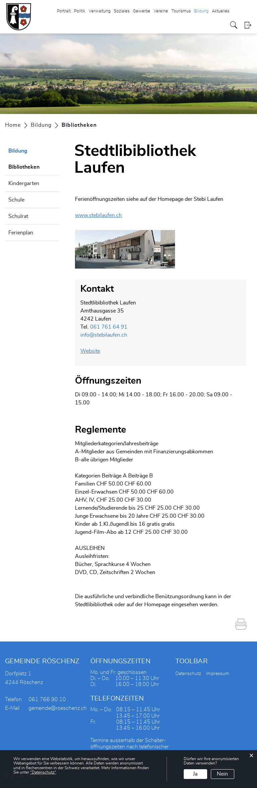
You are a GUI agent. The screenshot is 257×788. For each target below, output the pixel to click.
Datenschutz (188, 673)
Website (93, 351)
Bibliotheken (33, 166)
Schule (16, 200)
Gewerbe (141, 11)
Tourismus (181, 11)
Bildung (201, 11)
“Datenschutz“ (43, 772)
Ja (195, 774)
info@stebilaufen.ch (103, 335)
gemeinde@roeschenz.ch (57, 708)
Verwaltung (99, 11)
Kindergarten (23, 183)
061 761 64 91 (108, 327)
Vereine (161, 11)
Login (248, 25)
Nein (222, 774)
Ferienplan (20, 232)
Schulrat (18, 216)
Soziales (122, 11)
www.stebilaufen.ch (101, 215)
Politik (79, 11)
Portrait (64, 11)
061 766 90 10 (47, 699)
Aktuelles (220, 11)
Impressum (217, 673)
